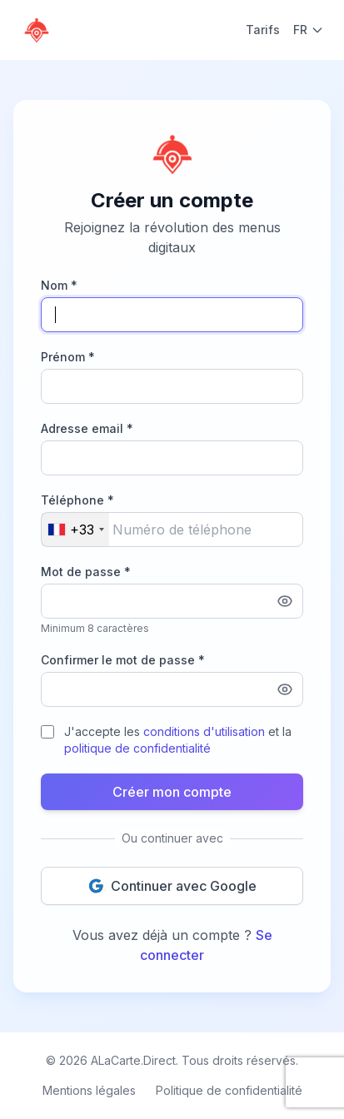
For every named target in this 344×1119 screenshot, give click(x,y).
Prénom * (68, 357)
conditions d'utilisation (204, 731)
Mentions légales (89, 1090)
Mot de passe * (86, 571)
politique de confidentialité (137, 748)
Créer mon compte (172, 791)
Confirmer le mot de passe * (123, 660)
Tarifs (263, 29)
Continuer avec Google (172, 886)
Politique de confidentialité (229, 1090)
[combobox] (75, 529)
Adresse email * (87, 428)
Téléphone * (77, 500)
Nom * (59, 285)
